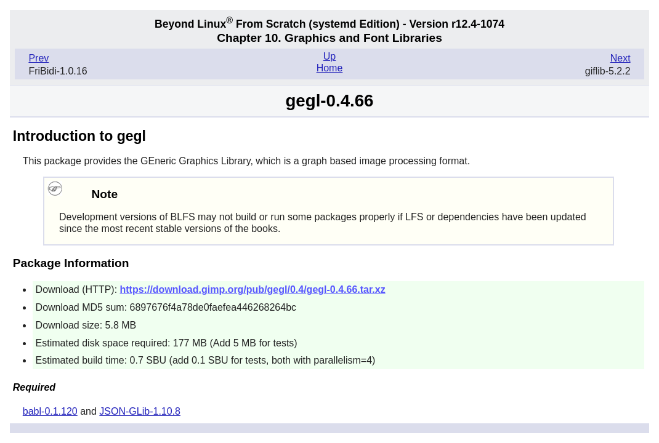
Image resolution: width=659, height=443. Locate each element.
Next (620, 58)
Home (330, 68)
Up (329, 56)
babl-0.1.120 (50, 411)
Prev (38, 58)
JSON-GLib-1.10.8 (139, 411)
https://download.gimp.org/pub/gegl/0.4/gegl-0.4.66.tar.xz (253, 289)
